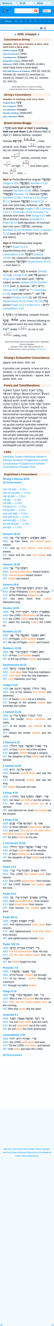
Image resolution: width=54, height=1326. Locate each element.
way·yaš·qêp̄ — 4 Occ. (15, 513)
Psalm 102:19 (11, 944)
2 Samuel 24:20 (12, 765)
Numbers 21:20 (39, 183)
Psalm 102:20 (34, 301)
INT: (5, 555)
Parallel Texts (27, 467)
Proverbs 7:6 (21, 194)
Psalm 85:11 (10, 917)
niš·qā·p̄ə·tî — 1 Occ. (15, 506)
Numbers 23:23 (30, 229)
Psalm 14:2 (19, 246)
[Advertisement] (27, 1090)
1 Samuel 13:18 (30, 197)
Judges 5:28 (10, 183)
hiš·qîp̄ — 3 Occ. (12, 499)
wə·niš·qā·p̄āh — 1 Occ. (16, 523)
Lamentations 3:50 (13, 254)
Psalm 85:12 (10, 222)
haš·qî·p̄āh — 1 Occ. (14, 496)
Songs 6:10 (37, 201)
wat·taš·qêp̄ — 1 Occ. (15, 520)
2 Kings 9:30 (20, 275)
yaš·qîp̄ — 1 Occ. (12, 527)
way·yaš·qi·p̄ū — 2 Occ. (16, 516)
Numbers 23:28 (22, 190)
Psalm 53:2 (9, 893)
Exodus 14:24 (20, 297)
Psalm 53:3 (33, 305)
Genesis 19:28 (11, 564)
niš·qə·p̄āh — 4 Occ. (14, 510)
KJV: (5, 548)
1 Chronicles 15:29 (21, 212)
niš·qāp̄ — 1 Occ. (12, 503)
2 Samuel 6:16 (11, 742)
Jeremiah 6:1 (36, 219)
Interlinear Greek (12, 456)
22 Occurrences (12, 1055)
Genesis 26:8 (11, 584)
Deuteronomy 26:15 (39, 261)
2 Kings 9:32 (10, 819)
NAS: (6, 541)
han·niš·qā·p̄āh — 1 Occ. (17, 492)
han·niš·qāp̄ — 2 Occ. (15, 489)
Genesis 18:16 (28, 282)
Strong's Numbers (13, 460)
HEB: (6, 537)
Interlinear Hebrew (34, 456)
